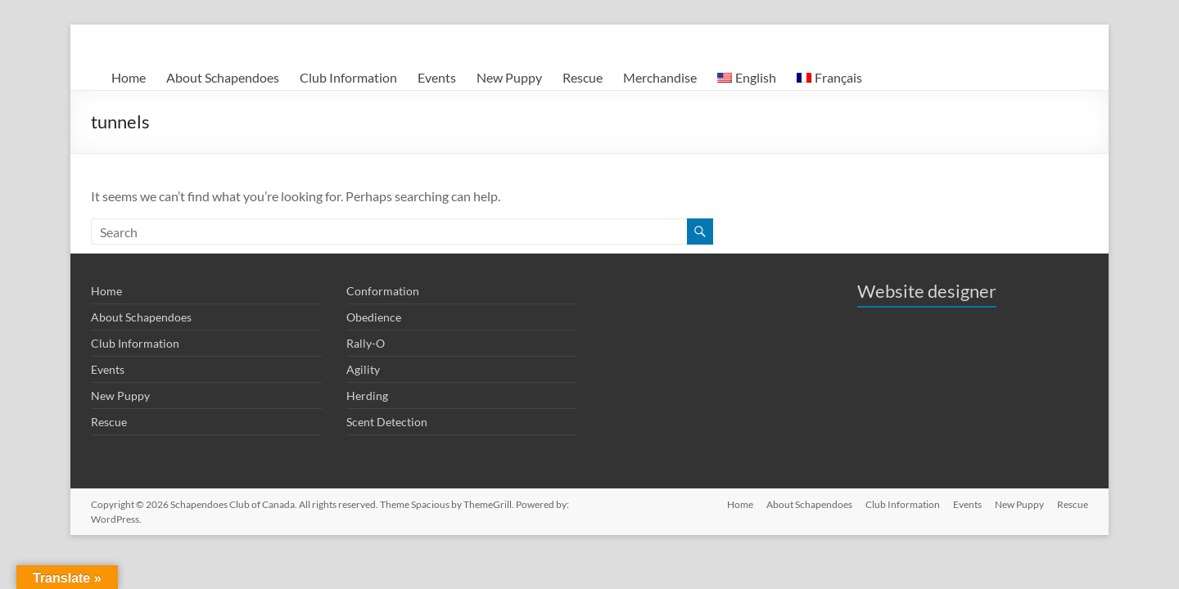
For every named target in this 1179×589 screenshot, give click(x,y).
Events (437, 77)
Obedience (373, 317)
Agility (363, 369)
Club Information (348, 77)
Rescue (582, 77)
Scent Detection (386, 422)
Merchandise (660, 77)
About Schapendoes (222, 77)
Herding (367, 395)
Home (128, 77)
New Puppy (509, 77)
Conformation (382, 291)
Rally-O (365, 343)
